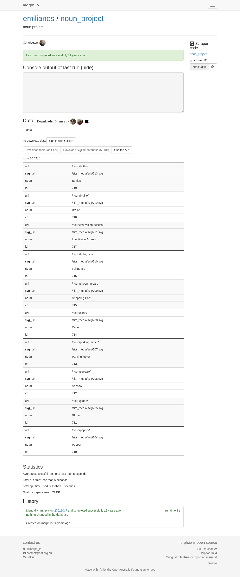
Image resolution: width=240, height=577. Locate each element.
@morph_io (34, 549)
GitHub (31, 557)
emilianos (38, 18)
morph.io (31, 5)
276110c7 (60, 510)
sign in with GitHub (61, 140)
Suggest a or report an (190, 557)
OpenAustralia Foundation (129, 569)
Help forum (207, 553)
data (29, 130)
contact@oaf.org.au (39, 553)
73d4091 (212, 563)
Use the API (122, 150)
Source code (205, 549)
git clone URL (199, 60)
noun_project (82, 18)
